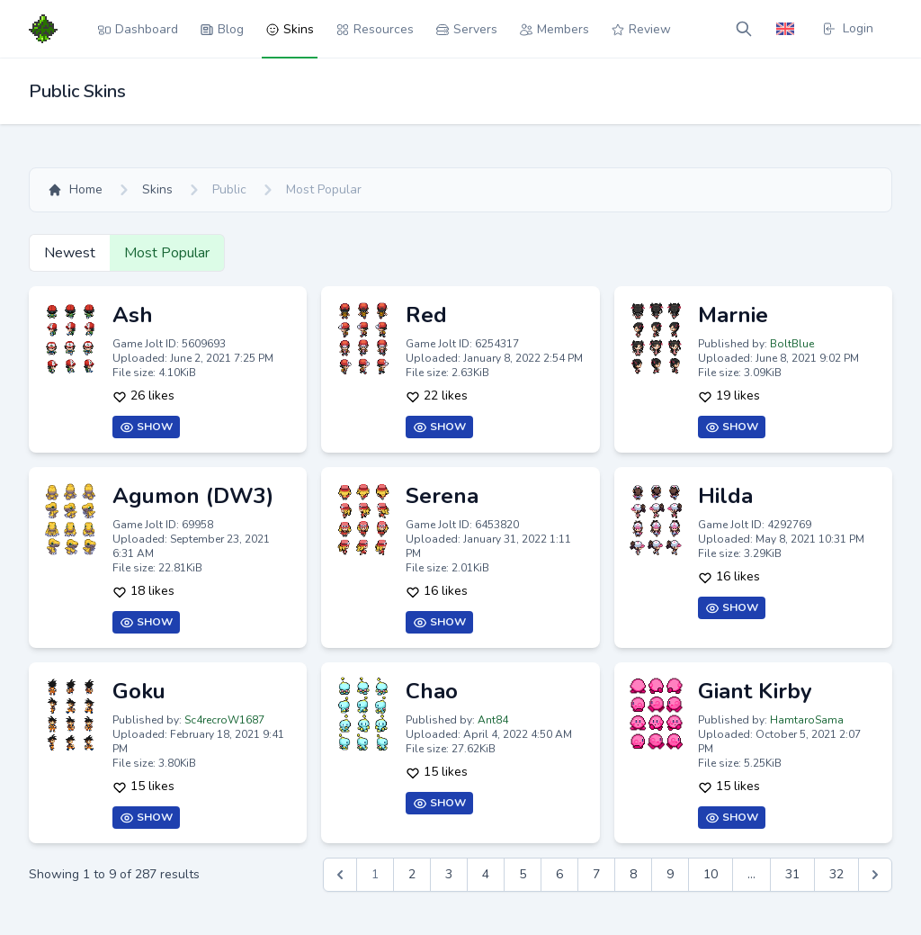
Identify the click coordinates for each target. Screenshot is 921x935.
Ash (132, 315)
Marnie (733, 315)
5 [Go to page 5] (522, 874)
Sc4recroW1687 (224, 720)
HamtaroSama (807, 720)
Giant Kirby (755, 691)
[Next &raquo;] (875, 875)
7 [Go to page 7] (596, 874)
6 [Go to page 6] (559, 874)
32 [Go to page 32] (836, 874)
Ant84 (493, 720)
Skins (157, 189)
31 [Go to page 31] (792, 874)
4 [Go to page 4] (485, 874)
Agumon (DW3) (192, 495)
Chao (432, 691)
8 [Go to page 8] (633, 874)
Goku (138, 691)
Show (146, 427)
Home (75, 189)
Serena (442, 495)
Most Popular (167, 253)
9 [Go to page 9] (670, 874)
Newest (69, 253)
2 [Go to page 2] (412, 874)
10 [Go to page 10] (710, 874)
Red (426, 315)
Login (847, 28)
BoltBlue (792, 344)
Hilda (725, 495)
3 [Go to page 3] (448, 874)
